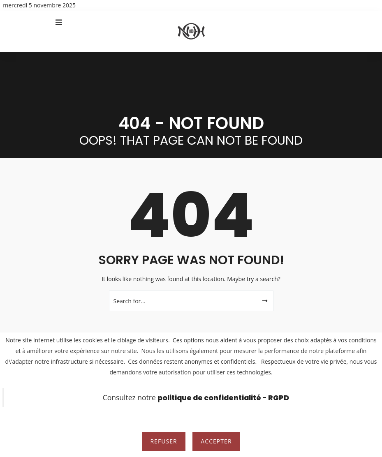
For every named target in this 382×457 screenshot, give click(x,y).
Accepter (216, 441)
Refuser (163, 441)
